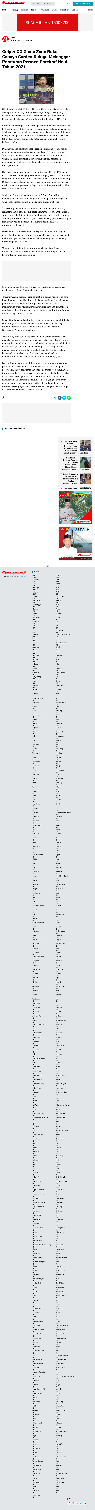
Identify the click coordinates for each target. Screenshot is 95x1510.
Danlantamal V (61, 1075)
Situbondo (36, 656)
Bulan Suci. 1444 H (38, 1059)
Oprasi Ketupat (61, 1296)
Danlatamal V (37, 1080)
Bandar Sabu (36, 1037)
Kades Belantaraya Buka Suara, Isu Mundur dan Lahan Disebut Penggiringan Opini (70, 479)
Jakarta (35, 592)
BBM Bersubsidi (61, 702)
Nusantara (59, 1292)
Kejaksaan (36, 762)
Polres (58, 605)
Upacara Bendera (62, 1474)
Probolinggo (36, 605)
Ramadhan (59, 630)
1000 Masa (59, 1008)
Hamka (58, 1126)
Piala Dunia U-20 (38, 1351)
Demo (34, 800)
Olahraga (35, 673)
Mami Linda (60, 1245)
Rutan (58, 1394)
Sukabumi (59, 1423)
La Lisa (34, 1232)
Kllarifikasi (36, 1211)
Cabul (34, 1063)
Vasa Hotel (36, 1482)
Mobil (34, 864)
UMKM (34, 668)
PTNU (58, 1313)
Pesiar (34, 965)
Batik (57, 1042)
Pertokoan (36, 1347)
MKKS (34, 859)
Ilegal (57, 719)
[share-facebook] (58, 398)
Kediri (34, 681)
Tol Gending (36, 1457)
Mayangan (36, 1254)
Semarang (59, 749)
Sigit (57, 978)
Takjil (34, 787)
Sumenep (35, 821)
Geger (58, 923)
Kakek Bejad (36, 1182)
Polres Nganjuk (61, 1360)
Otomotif (35, 1300)
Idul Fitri (35, 1148)
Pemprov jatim (61, 1334)
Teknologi (59, 1436)
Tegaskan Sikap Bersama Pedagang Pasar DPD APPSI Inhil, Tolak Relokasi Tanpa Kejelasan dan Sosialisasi (75, 447)
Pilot (34, 1355)
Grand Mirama (61, 1118)
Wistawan (35, 1491)
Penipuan (35, 961)
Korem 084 (59, 1220)
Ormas (58, 948)
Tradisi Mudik (36, 1466)
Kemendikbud (60, 1198)
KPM (57, 1169)
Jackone (58, 800)
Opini (34, 711)
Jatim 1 (58, 1165)
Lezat (57, 1237)
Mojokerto (35, 686)
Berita (58, 584)
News (57, 694)
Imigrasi (58, 1148)
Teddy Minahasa (61, 1432)
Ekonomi (35, 609)
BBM (57, 715)
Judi (57, 707)
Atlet (34, 902)
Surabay (58, 821)
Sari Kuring (59, 1402)
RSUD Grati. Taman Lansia (65, 1377)
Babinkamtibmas (38, 1033)
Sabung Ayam (60, 673)
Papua (58, 1321)
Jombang (59, 724)
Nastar (34, 1287)
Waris (57, 1487)
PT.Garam (35, 1313)
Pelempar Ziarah (38, 1330)
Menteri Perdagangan (39, 1262)
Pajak (34, 868)
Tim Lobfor (59, 1444)
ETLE (34, 1097)
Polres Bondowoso (62, 1355)
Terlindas (35, 1440)
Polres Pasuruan (61, 643)
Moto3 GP (35, 1275)
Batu (34, 758)
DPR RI (58, 796)
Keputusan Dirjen (38, 1207)
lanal (57, 999)
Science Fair (60, 1406)
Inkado (58, 1152)
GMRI (34, 1109)
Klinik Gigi (59, 1207)
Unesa (34, 995)
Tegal (34, 1436)
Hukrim (35, 10)
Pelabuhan (59, 868)
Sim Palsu (35, 1415)
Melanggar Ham (37, 1258)
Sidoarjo (58, 626)
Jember (35, 690)
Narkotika (35, 766)
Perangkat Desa (61, 1338)
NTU (57, 1279)
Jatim (34, 575)
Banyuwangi (36, 677)
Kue (57, 1224)
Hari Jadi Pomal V (62, 1131)
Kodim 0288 (36, 1215)
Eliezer (34, 919)
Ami (57, 698)
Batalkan (35, 1042)
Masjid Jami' (60, 1249)
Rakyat (58, 1385)
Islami (34, 1156)
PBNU (58, 953)
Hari (33, 1131)
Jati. (34, 1165)
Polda (58, 660)
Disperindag (60, 914)
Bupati (34, 796)
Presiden (59, 775)
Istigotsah (35, 1160)
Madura (35, 660)
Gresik (34, 707)
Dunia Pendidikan (62, 1093)
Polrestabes (60, 1364)
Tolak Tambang (61, 1457)
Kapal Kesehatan (38, 1190)
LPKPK (58, 652)
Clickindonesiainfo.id (63, 635)
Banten (34, 719)
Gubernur (35, 622)
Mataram (59, 762)
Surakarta (35, 885)
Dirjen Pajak (36, 1088)
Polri (57, 588)
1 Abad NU (36, 1008)
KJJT (34, 851)
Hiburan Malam (37, 1135)
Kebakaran (36, 931)
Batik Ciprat (36, 1046)
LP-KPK (58, 728)
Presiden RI (59, 970)
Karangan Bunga (38, 1194)
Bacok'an (59, 1033)
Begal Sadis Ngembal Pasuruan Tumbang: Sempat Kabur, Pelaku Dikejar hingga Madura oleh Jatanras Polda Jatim (75, 464)
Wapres (58, 995)
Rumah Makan (37, 1394)
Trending (15, 10)
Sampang (59, 783)
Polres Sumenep (37, 1364)
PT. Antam (59, 1309)
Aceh (34, 830)
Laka (34, 936)
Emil (57, 919)
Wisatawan (59, 893)
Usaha (34, 1478)
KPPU (34, 927)
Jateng (81, 10)
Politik (58, 618)
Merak (58, 1262)
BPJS (57, 902)
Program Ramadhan (39, 1372)
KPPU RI (35, 1173)
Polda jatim (36, 601)
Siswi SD (58, 982)
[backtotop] (47, 567)
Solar (34, 1419)
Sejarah (35, 1410)
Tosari (58, 1461)
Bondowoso (60, 736)
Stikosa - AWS (37, 1423)
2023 (34, 898)
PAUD (57, 1300)
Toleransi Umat (37, 1461)
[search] (43, 4)
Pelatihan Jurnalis (62, 1326)
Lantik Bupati (37, 1237)
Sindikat (35, 982)
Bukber (34, 914)
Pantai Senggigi (37, 1321)
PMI (57, 808)
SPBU (34, 783)
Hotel (34, 630)
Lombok (58, 668)
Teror (57, 1440)
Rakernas (35, 1381)
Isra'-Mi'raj (59, 1156)
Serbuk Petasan (61, 1410)
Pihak (57, 1351)
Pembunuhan (60, 686)
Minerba (58, 1266)
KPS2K (58, 1173)
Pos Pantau (36, 1368)
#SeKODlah (36, 1003)
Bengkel (35, 838)
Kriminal (35, 635)
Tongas (35, 889)
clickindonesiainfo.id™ (19, 577)
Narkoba (35, 596)
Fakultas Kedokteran (63, 1105)
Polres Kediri (36, 970)
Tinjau (34, 1453)
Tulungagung (36, 715)
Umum (59, 10)
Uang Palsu (59, 889)
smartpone (36, 1495)
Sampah (35, 978)
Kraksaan (35, 1224)
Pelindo (58, 957)
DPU (57, 1071)
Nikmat (34, 1292)
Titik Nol (58, 1453)
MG (57, 1241)
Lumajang (59, 656)
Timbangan (36, 1449)
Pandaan (35, 775)
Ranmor (58, 974)
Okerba (34, 1296)
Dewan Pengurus (61, 1084)
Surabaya (35, 588)
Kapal (58, 1186)
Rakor (58, 1381)
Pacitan (35, 813)
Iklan (34, 842)
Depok (58, 1080)
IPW (57, 1143)
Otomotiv (35, 953)
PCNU (34, 1305)
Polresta (35, 664)
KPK (57, 677)
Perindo (35, 1343)
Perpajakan (59, 1343)
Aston (58, 898)
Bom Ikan (59, 1054)
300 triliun (35, 1012)
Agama (34, 1020)
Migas (34, 1266)
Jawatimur (36, 804)
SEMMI (34, 1398)
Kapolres (35, 728)
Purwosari (59, 779)
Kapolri (58, 647)
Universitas (36, 1474)
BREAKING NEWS (38, 906)
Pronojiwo (35, 974)
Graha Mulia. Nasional (40, 1118)
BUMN (58, 830)
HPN (57, 1122)
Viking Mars (60, 1482)
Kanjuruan (36, 1186)
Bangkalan (59, 753)
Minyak (34, 1271)
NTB (33, 643)
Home (5, 10)
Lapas (58, 855)
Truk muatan (36, 1470)
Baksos (58, 906)
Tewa (34, 1444)
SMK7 (58, 1398)
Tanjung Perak (37, 825)
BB (33, 1029)
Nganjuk (58, 766)
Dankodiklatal (37, 1075)
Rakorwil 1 (36, 1385)
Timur (58, 1449)
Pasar (34, 749)
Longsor (58, 940)
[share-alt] (54, 398)
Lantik (34, 940)
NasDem (58, 864)
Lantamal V (60, 936)
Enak (57, 1101)
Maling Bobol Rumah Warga (42, 1245)
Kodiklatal (59, 1211)
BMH (57, 1029)
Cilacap (58, 758)
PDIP (57, 745)
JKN (57, 1160)
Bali (33, 736)
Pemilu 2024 (60, 732)
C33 (57, 1059)
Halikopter (36, 1126)
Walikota (35, 1487)
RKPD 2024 (36, 1377)
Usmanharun (60, 1478)
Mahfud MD (36, 944)
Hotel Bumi (36, 1139)
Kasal (57, 1194)
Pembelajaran (60, 1330)
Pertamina (36, 872)
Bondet (58, 910)
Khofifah (59, 613)
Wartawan (36, 999)
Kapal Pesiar (60, 1190)
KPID (34, 1169)
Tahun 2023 (36, 1432)
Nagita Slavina (37, 1283)
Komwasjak (36, 1220)
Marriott (35, 1249)
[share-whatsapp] (68, 398)
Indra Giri (35, 1152)
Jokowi (34, 724)
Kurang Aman (60, 1228)
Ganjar (58, 838)
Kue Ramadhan (37, 1228)
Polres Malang (37, 1360)
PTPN (34, 1317)
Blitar (34, 652)
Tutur (57, 1470)
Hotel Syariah (60, 1139)
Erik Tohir (35, 1105)
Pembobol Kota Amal (39, 1334)
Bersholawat (60, 1046)
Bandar (58, 834)
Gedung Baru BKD (38, 1114)
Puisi (57, 1372)
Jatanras (35, 647)
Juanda (58, 847)
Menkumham (60, 944)
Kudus (58, 681)
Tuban (58, 787)
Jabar (89, 10)
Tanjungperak (60, 885)
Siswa (58, 1415)
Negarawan (60, 1287)
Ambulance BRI (61, 1020)
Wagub (58, 825)
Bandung (59, 1037)
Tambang (59, 711)
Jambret (58, 842)
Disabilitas (59, 1088)
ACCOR (58, 1012)
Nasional (25, 10)
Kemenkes (59, 1203)
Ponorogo (35, 817)
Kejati (57, 851)
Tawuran (35, 991)
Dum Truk (35, 1093)
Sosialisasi (59, 817)
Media (58, 1254)
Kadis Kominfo (61, 1177)
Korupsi (35, 694)
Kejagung (35, 808)
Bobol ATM (59, 1050)
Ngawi (34, 770)
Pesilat (58, 965)
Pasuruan (59, 575)
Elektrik (34, 1101)
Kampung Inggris (61, 1182)
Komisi (58, 1215)
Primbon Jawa (61, 1368)
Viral (57, 592)
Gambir (58, 1109)
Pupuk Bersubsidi (62, 876)
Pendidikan (70, 10)
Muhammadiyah (38, 1279)
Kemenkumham (37, 855)
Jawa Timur (47, 10)
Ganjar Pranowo (38, 923)
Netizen (35, 948)
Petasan (58, 1347)
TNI (57, 622)
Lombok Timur (37, 1241)
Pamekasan (60, 770)
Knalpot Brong (61, 931)
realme (58, 1491)
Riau (57, 580)
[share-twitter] (63, 398)
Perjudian (59, 961)
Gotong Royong (61, 1114)
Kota (57, 639)
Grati (34, 639)
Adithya (58, 1016)
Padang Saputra (38, 957)
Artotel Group (60, 1025)
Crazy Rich (36, 1067)
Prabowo (59, 872)
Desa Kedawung (38, 1084)
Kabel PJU (35, 1177)
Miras (57, 859)
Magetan (35, 745)
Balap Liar (35, 834)
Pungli (34, 779)
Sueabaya (35, 987)
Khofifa (58, 690)
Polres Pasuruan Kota (63, 813)
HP (33, 1122)
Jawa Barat (36, 847)
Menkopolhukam (61, 1258)
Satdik (34, 1406)
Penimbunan (36, 1338)
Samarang (36, 1402)
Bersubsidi (36, 910)
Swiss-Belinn (60, 987)
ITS (33, 741)
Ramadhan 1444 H (38, 1389)
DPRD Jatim (36, 1071)
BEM (34, 791)
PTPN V (58, 1317)
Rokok (34, 880)
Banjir (58, 791)
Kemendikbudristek (39, 1203)
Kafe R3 (58, 927)
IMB (33, 1143)
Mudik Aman (60, 1275)
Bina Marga (36, 1050)
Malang (58, 601)
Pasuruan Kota (37, 698)
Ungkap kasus (37, 893)
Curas (58, 1067)
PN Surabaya (36, 1309)
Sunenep (35, 1427)
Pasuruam (36, 1326)
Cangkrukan (60, 1063)
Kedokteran (36, 1198)
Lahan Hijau (60, 1232)
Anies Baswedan (38, 1025)
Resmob (58, 1389)
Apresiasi (35, 702)
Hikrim (58, 1135)
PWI (33, 732)
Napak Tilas (60, 1283)
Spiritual (58, 1419)
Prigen (34, 876)
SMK (57, 880)
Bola (34, 1054)
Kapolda (58, 804)
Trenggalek (36, 753)
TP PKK (58, 1427)
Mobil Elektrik (60, 1271)
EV (56, 1097)
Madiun (58, 741)
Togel (57, 991)
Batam (34, 613)
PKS (57, 1305)
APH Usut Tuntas (38, 1016)
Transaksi (59, 1466)
